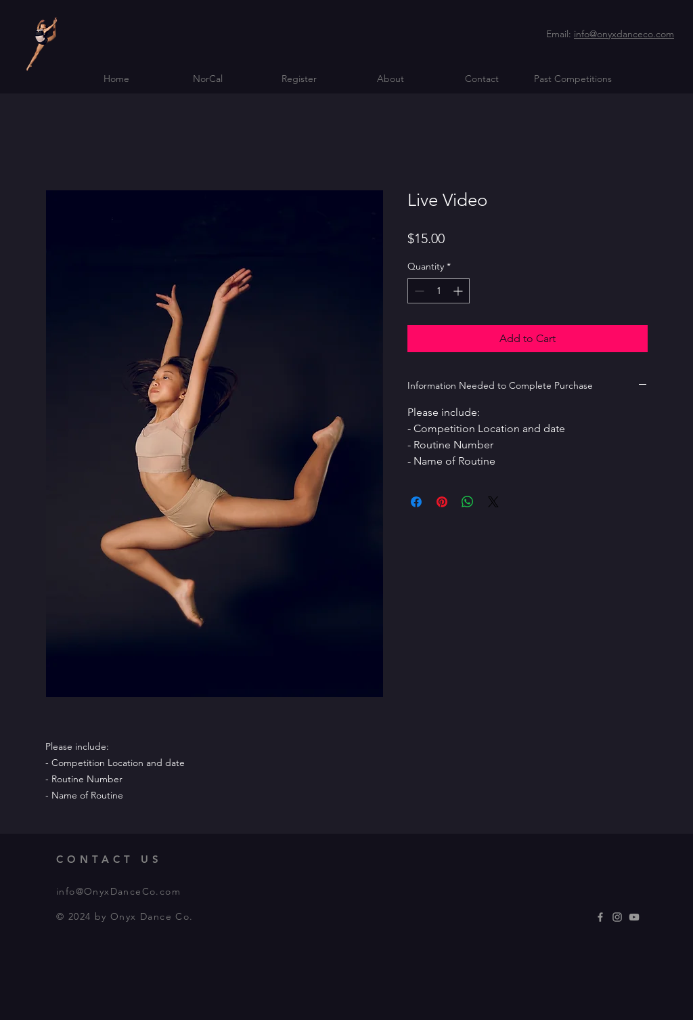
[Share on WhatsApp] (468, 502)
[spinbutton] (438, 291)
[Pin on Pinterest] (442, 502)
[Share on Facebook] (416, 502)
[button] (207, 79)
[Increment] (459, 291)
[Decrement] (417, 291)
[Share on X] (493, 502)
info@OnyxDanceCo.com (118, 891)
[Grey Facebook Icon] (600, 917)
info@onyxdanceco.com (624, 34)
